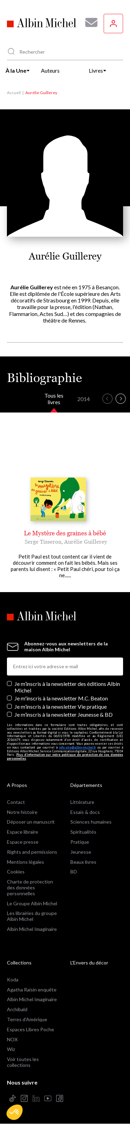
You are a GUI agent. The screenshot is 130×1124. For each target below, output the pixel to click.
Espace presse (22, 842)
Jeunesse (80, 852)
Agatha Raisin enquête (32, 989)
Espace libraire (22, 832)
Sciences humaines (91, 822)
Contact (16, 802)
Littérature (82, 802)
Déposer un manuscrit (31, 822)
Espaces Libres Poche (30, 1029)
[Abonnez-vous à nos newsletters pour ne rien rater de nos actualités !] (88, 22)
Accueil (14, 92)
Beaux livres (83, 862)
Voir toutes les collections (23, 1062)
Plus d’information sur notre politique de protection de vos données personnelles (65, 756)
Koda (12, 979)
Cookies (16, 871)
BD (73, 871)
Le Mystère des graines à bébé (65, 533)
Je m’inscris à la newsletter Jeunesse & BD (64, 714)
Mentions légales (25, 862)
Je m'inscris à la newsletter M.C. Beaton (61, 698)
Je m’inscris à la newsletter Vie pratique (61, 706)
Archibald (17, 1009)
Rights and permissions (32, 852)
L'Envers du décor (89, 963)
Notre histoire (22, 812)
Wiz (11, 1049)
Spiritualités (83, 832)
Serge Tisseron (43, 541)
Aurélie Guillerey (85, 541)
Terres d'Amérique (27, 1019)
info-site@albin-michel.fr (77, 747)
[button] (14, 1112)
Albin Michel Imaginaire (32, 929)
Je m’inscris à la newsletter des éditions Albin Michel (67, 687)
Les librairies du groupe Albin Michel (32, 916)
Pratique (79, 842)
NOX (12, 1039)
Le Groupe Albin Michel (32, 903)
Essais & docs (85, 812)
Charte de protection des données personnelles (30, 887)
